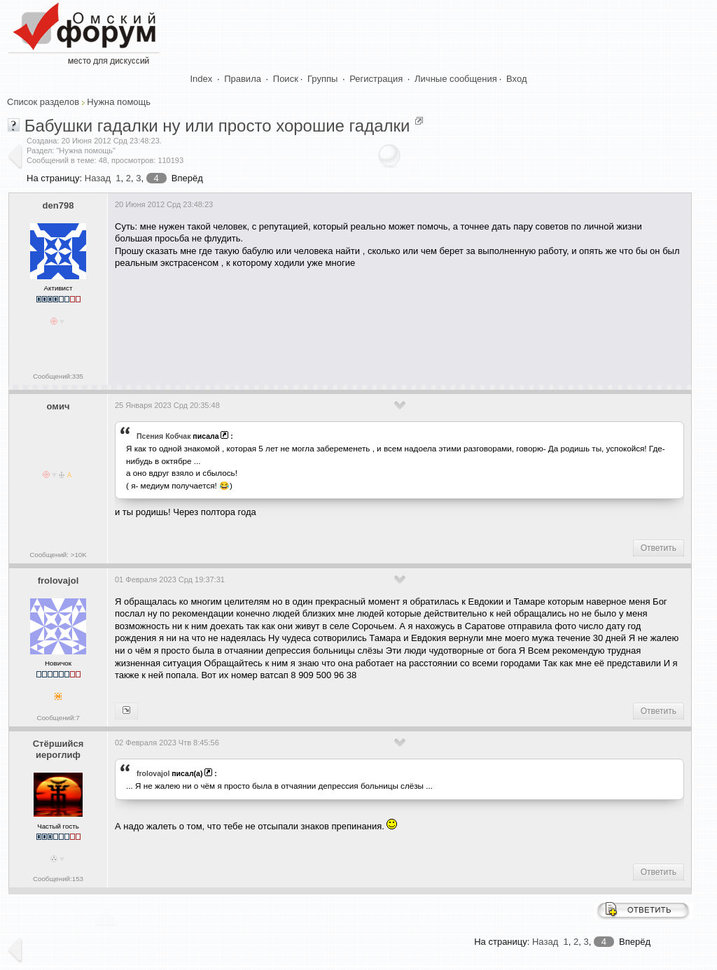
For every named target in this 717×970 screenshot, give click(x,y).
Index (201, 78)
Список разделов (43, 102)
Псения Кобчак (163, 436)
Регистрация (376, 78)
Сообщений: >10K (58, 554)
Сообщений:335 (58, 376)
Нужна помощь (119, 102)
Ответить (658, 548)
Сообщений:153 (58, 879)
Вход (516, 78)
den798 (58, 205)
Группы (322, 78)
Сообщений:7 (57, 718)
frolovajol (58, 580)
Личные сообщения (456, 78)
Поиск (285, 78)
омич (58, 406)
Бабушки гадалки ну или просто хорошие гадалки (217, 125)
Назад (98, 178)
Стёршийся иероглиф (58, 749)
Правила (242, 78)
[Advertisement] (370, 321)
